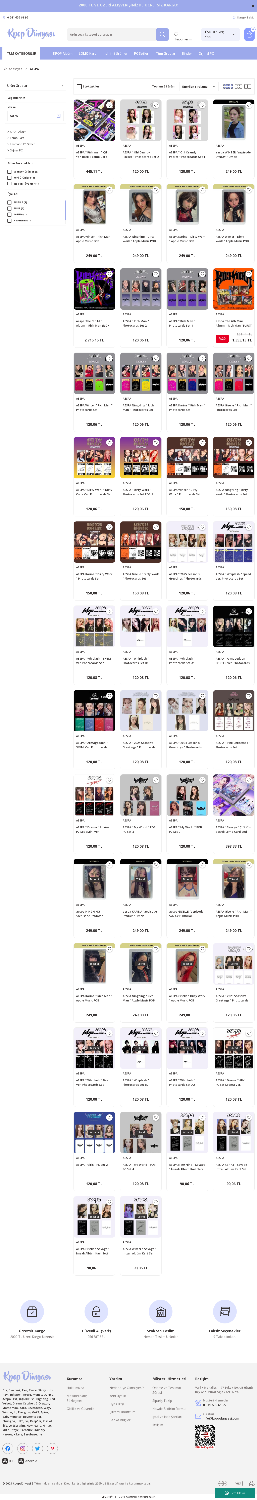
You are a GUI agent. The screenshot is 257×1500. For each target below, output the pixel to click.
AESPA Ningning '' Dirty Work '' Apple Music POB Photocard (139, 239)
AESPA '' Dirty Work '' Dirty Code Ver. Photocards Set (94, 492)
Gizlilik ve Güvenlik (80, 1408)
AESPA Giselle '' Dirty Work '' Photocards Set (141, 576)
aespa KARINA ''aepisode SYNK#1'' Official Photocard (140, 914)
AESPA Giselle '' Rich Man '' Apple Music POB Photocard (234, 914)
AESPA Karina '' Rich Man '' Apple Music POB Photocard (94, 998)
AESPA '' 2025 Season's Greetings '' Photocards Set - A (185, 576)
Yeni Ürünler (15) (24, 177)
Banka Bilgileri (120, 1420)
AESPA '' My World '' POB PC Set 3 (139, 829)
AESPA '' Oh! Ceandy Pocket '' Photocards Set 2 (141, 154)
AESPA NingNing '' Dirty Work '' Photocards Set (232, 492)
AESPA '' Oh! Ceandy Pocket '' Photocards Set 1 (187, 154)
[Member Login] (220, 34)
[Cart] (249, 34)
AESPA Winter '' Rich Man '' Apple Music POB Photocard (94, 239)
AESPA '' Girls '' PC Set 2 (92, 1165)
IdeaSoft (107, 1497)
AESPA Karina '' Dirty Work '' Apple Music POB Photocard (187, 239)
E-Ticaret (120, 1497)
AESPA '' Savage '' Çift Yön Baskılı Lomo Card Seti (233, 829)
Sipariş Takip (162, 1400)
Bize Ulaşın (235, 1493)
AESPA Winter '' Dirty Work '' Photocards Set (185, 492)
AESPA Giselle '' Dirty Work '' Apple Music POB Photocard (187, 998)
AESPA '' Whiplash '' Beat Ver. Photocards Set (93, 1082)
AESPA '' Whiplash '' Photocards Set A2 (182, 1082)
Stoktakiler (91, 86)
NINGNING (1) (22, 221)
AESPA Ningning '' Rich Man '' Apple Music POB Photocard (139, 998)
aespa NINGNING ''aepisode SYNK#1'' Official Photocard (89, 914)
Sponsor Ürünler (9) (25, 171)
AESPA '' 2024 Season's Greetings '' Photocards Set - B (139, 745)
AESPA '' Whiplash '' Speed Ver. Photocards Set (233, 576)
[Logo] (31, 34)
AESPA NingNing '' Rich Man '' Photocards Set (138, 407)
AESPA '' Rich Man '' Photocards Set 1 (182, 323)
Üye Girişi (116, 1404)
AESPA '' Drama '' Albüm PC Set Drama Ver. (232, 1082)
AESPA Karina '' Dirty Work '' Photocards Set (94, 576)
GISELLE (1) (20, 203)
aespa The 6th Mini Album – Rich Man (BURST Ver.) (234, 323)
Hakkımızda (75, 1388)
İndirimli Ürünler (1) (26, 183)
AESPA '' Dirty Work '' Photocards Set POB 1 (138, 492)
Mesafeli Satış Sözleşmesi (77, 1398)
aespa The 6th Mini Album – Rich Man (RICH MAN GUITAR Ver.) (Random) (92, 323)
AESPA (34, 69)
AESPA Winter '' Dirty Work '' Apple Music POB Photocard (232, 239)
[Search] (118, 34)
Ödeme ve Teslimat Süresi (166, 1390)
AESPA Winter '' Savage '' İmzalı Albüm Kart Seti (139, 1251)
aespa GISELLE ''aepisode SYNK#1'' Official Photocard (186, 914)
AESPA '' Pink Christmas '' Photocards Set (233, 745)
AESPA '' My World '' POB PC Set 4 (139, 1167)
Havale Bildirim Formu (169, 1408)
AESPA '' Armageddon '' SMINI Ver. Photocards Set (92, 745)
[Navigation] (21, 53)
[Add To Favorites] (109, 105)
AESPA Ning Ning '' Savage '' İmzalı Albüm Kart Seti (187, 1167)
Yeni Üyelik (117, 1396)
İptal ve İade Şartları (167, 1417)
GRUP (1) (18, 209)
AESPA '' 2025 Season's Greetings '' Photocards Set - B (232, 998)
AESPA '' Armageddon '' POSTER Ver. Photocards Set (233, 661)
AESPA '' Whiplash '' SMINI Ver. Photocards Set (93, 661)
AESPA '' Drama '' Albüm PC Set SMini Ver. (92, 829)
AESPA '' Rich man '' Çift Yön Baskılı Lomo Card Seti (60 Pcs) (92, 154)
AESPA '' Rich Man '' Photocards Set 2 (136, 323)
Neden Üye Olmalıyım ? (126, 1388)
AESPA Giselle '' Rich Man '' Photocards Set (234, 407)
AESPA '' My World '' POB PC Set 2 (185, 829)
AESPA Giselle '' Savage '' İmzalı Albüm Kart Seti (92, 1251)
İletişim (157, 1425)
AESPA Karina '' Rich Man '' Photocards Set (187, 407)
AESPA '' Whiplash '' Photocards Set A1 (182, 661)
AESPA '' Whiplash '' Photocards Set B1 (136, 661)
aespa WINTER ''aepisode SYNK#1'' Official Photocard (233, 154)
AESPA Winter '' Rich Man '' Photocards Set (94, 407)
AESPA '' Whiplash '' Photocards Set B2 (136, 1082)
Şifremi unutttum (122, 1412)
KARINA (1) (20, 215)
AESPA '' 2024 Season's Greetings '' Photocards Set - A (185, 745)
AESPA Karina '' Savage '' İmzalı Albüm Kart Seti (232, 1167)
